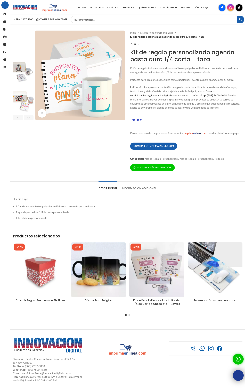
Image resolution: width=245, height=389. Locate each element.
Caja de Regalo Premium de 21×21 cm (40, 300)
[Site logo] (25, 7)
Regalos (219, 158)
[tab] (108, 186)
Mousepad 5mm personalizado (215, 300)
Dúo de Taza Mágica (98, 300)
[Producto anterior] (132, 43)
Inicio (133, 32)
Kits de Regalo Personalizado (157, 32)
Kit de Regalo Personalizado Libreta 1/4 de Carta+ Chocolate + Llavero (156, 302)
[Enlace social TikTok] (239, 7)
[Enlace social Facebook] (222, 7)
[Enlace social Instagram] (230, 7)
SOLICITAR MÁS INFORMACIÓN (152, 167)
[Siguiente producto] (138, 43)
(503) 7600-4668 (210, 95)
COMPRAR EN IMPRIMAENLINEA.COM (154, 146)
